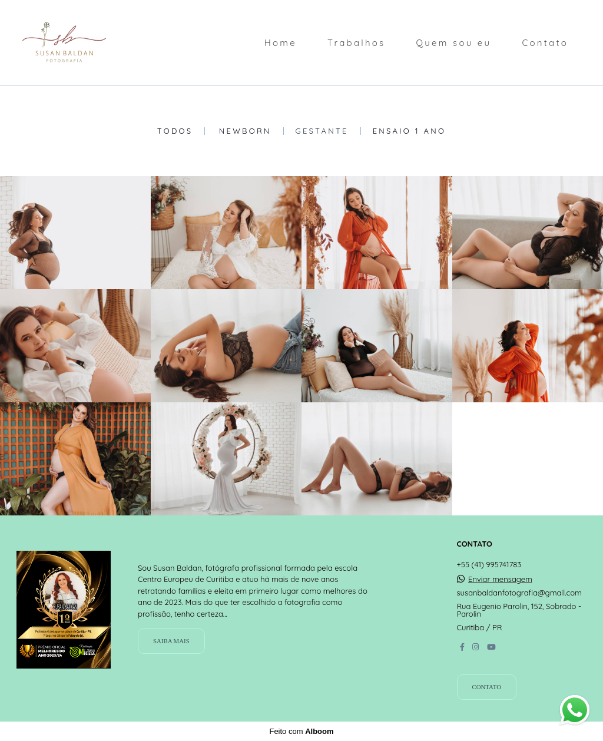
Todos (175, 131)
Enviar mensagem (500, 579)
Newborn (245, 131)
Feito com (301, 731)
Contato (545, 42)
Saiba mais (171, 640)
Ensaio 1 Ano (409, 131)
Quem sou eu (453, 42)
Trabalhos (356, 42)
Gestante (322, 131)
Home (280, 42)
